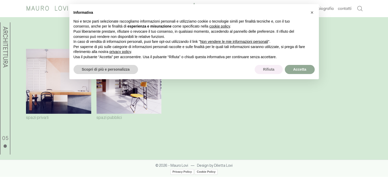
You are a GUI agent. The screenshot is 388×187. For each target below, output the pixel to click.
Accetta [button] (299, 69)
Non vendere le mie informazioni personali (234, 41)
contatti (344, 8)
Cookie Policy (206, 171)
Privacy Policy (182, 171)
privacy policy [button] (120, 52)
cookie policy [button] (219, 26)
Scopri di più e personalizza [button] (106, 69)
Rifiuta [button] (268, 69)
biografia (326, 8)
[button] (312, 12)
